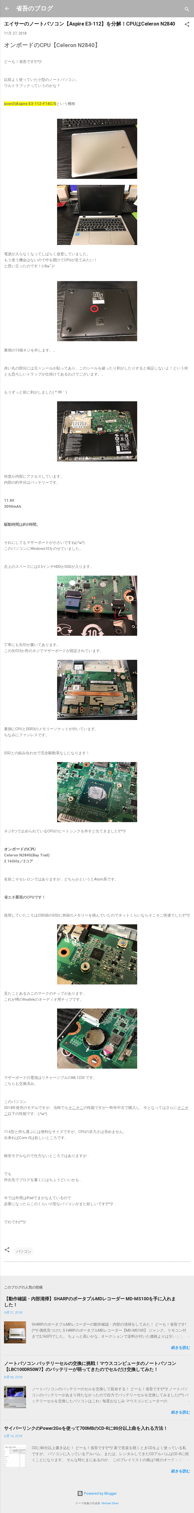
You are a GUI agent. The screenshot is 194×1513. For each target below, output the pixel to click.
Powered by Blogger (97, 1493)
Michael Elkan (110, 1503)
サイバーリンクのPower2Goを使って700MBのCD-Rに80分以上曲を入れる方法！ (86, 1428)
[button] (187, 25)
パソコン (23, 1251)
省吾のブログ (34, 8)
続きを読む (180, 1347)
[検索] (187, 10)
